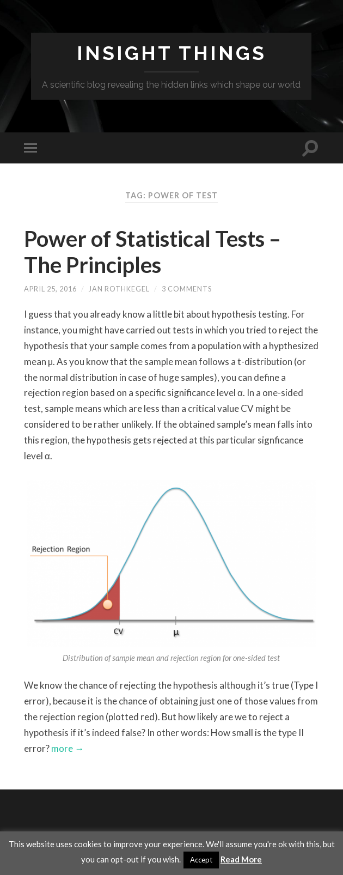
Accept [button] (201, 859)
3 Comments (187, 288)
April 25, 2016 (50, 288)
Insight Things (171, 52)
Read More (241, 859)
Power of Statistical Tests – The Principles (152, 252)
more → (67, 748)
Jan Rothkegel (119, 288)
